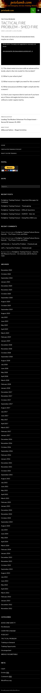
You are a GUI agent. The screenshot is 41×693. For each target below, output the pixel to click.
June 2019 (4, 321)
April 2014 (4, 541)
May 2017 (4, 420)
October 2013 (6, 565)
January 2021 (5, 282)
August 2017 (5, 408)
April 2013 (4, 589)
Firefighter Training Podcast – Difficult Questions (18, 210)
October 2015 (6, 471)
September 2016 (7, 451)
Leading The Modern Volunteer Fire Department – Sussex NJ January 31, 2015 (20, 119)
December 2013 (6, 557)
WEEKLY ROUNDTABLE (9, 654)
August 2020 (5, 301)
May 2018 (4, 372)
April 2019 (4, 329)
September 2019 (7, 309)
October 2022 (6, 274)
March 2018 (5, 380)
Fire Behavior (5, 627)
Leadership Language (8, 631)
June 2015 (4, 486)
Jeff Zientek (5, 244)
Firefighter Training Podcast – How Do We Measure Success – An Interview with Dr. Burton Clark (19, 254)
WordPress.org (6, 680)
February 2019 (6, 337)
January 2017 (5, 435)
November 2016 (6, 443)
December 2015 (6, 463)
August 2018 (5, 360)
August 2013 (5, 573)
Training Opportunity (8, 646)
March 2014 (5, 545)
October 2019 (6, 305)
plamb (19, 31)
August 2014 (5, 526)
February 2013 (6, 597)
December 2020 (6, 286)
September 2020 (7, 298)
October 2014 (6, 518)
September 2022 (7, 278)
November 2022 (6, 270)
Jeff (2, 248)
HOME (3, 145)
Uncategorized (6, 650)
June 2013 (4, 581)
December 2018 (6, 345)
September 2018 (7, 357)
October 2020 (6, 294)
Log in (3, 668)
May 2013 (4, 585)
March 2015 (5, 498)
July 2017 (4, 412)
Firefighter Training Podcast (11, 149)
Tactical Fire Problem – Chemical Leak (24, 244)
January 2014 (5, 553)
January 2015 (5, 506)
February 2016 (6, 455)
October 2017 (6, 400)
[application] (20, 54)
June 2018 (4, 368)
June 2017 (4, 416)
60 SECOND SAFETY (8, 623)
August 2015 (5, 479)
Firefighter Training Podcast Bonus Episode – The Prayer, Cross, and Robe (20, 233)
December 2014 (6, 510)
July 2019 (4, 317)
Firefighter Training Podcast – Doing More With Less (19, 218)
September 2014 (7, 522)
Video (3, 31)
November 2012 (6, 608)
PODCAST (5, 635)
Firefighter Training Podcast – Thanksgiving (16, 206)
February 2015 (6, 502)
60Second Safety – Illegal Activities (20, 128)
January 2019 (5, 341)
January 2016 (5, 459)
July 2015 (4, 482)
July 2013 (4, 577)
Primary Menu (38, 10)
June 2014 (4, 534)
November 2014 (6, 514)
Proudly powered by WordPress (10, 690)
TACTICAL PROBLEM (8, 19)
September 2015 (7, 475)
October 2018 (6, 353)
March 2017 (5, 427)
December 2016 (6, 439)
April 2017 (4, 423)
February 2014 (6, 549)
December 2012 (6, 604)
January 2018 (5, 388)
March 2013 (5, 593)
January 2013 (5, 601)
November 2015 (6, 467)
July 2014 (4, 530)
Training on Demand (8, 642)
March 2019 (5, 333)
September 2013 (7, 569)
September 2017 (7, 404)
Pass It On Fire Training (9, 153)
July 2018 (4, 364)
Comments (6, 676)
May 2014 (4, 538)
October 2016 (6, 447)
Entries (5, 673)
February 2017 (6, 431)
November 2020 (6, 290)
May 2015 (4, 490)
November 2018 (6, 349)
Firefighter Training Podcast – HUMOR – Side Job (18, 214)
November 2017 (6, 396)
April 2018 (4, 376)
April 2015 (4, 494)
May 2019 (4, 325)
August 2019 (5, 313)
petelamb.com (7, 10)
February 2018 (6, 384)
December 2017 (6, 392)
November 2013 (6, 561)
